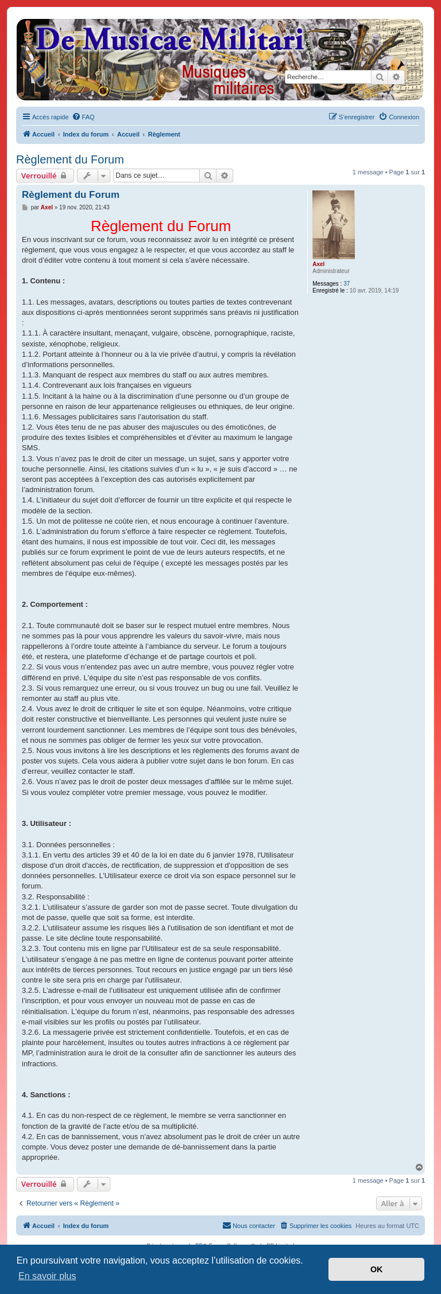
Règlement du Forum (70, 159)
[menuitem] (83, 117)
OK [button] (376, 1269)
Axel (318, 264)
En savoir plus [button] (47, 1276)
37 (346, 283)
